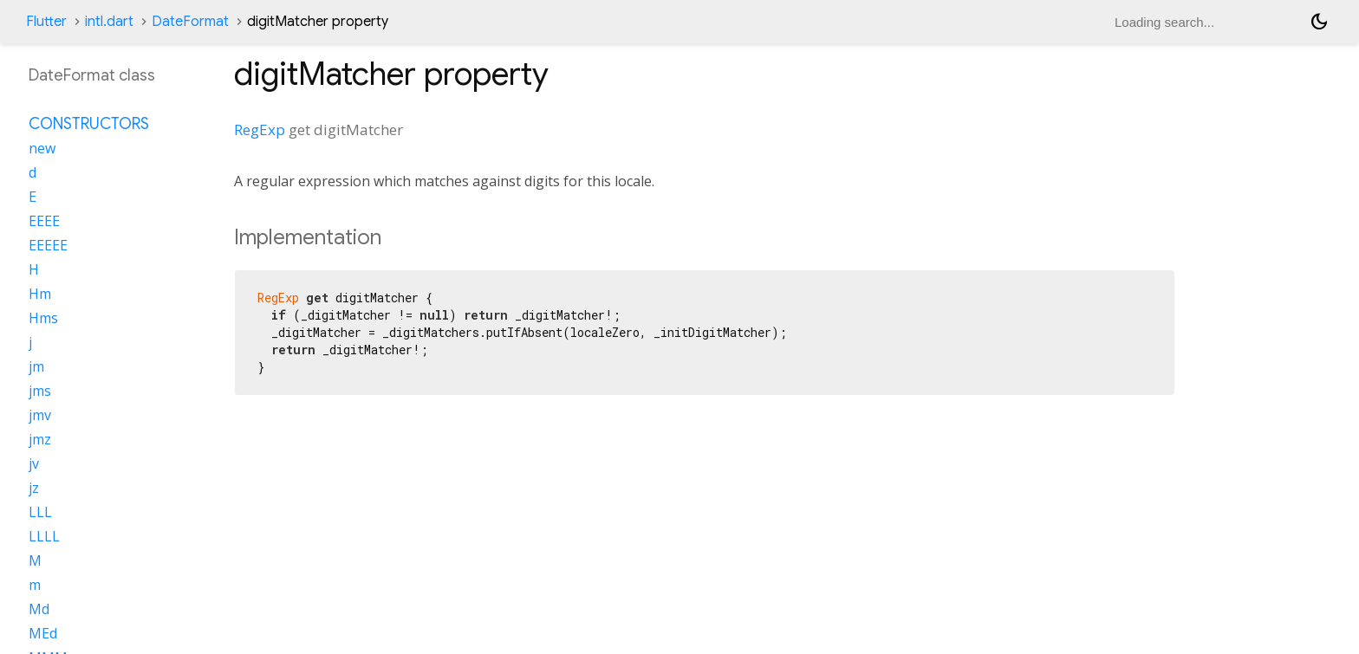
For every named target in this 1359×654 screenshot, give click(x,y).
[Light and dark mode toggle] (1319, 22)
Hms (43, 317)
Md (39, 608)
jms (40, 390)
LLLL (44, 536)
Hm (40, 293)
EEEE (44, 220)
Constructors (89, 123)
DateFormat (190, 21)
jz (34, 487)
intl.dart (109, 21)
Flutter (46, 21)
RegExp (259, 129)
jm (36, 366)
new (42, 148)
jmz (40, 439)
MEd (43, 633)
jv (34, 463)
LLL (40, 511)
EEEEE (48, 245)
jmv (40, 414)
